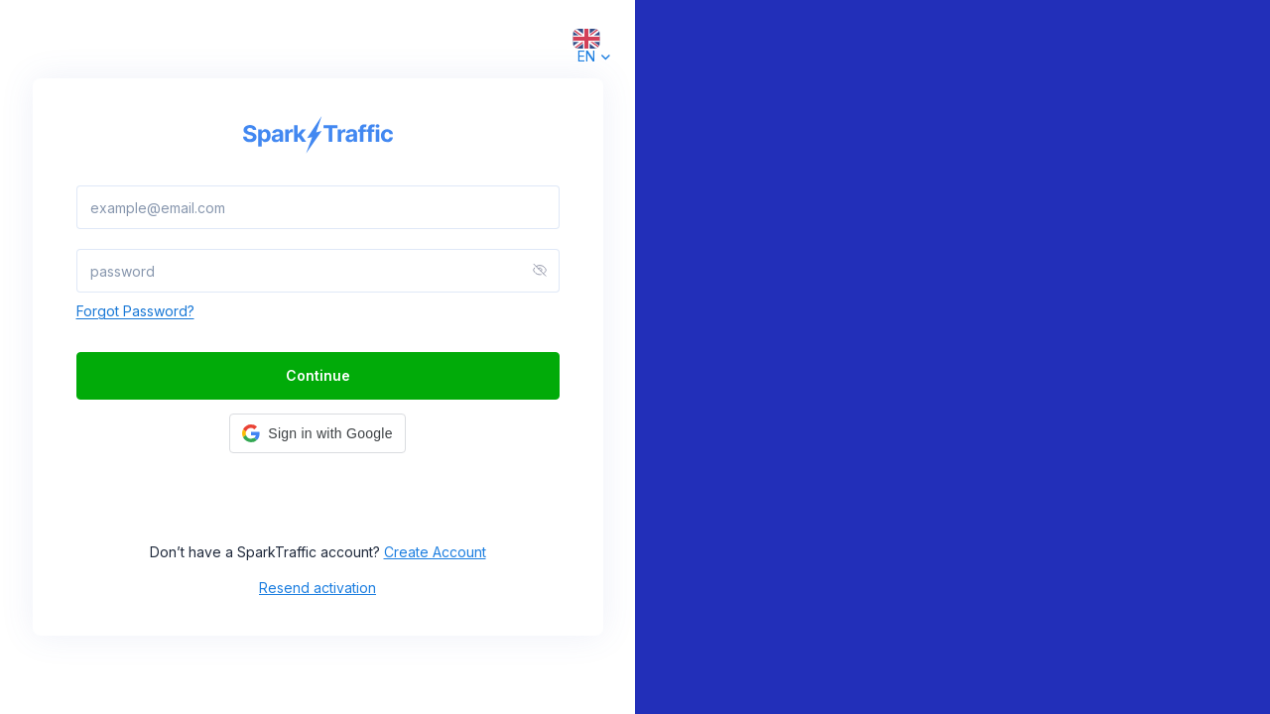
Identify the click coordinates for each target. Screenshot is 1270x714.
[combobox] (586, 38)
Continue (318, 375)
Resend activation (317, 587)
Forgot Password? (135, 310)
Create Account (435, 551)
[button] (317, 433)
